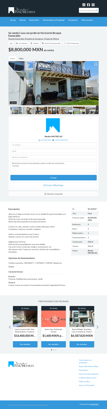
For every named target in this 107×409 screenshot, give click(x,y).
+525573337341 (61, 140)
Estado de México (51, 39)
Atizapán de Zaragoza (34, 39)
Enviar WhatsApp (53, 185)
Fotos (12, 58)
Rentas (22, 20)
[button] (9, 326)
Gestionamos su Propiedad (53, 20)
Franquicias (73, 20)
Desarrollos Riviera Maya (88, 366)
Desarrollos (34, 20)
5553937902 (46, 140)
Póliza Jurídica (87, 20)
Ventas (13, 20)
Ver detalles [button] (25, 344)
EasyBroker (94, 404)
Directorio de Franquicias (89, 374)
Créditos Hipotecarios (87, 378)
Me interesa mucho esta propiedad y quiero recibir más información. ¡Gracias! (53, 167)
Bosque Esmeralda (16, 39)
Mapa (21, 58)
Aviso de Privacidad (86, 385)
